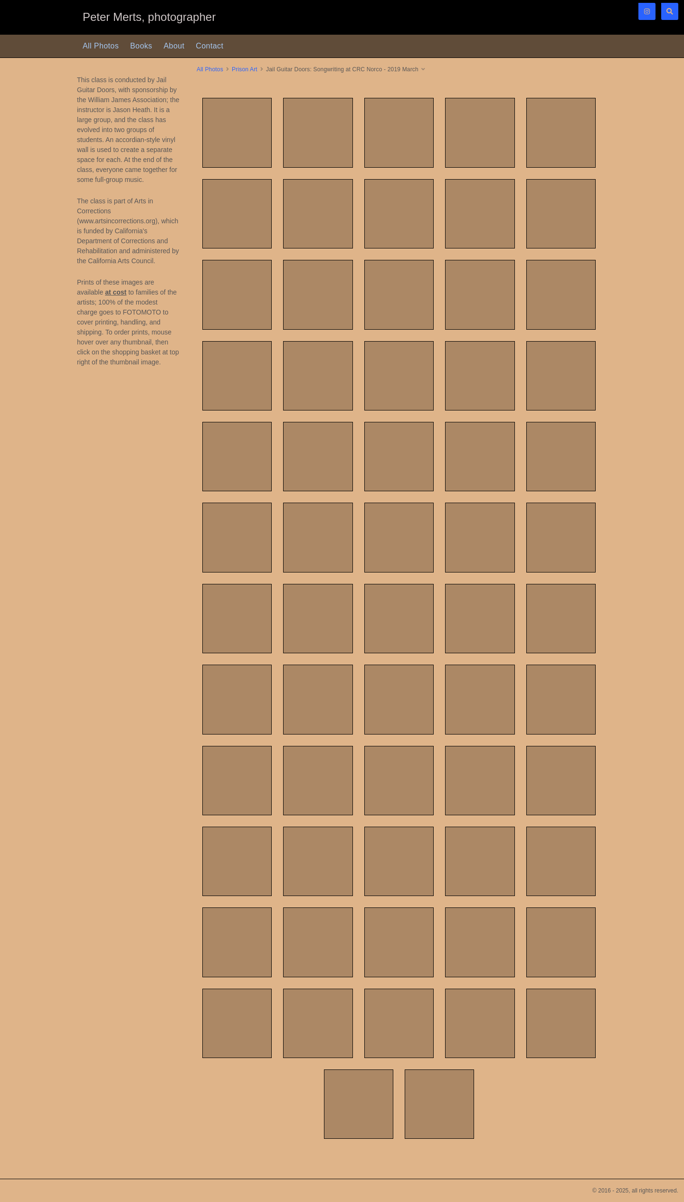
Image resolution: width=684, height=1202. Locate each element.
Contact (209, 46)
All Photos (101, 46)
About (174, 46)
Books (141, 46)
